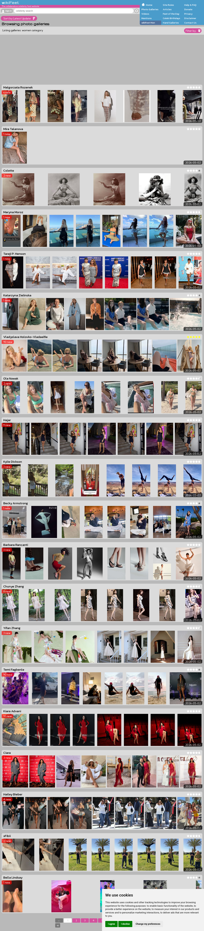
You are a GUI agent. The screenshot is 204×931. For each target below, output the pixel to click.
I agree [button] (111, 924)
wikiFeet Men (148, 22)
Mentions (146, 18)
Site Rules (168, 5)
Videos (145, 14)
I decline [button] (125, 924)
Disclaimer (190, 18)
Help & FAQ (190, 5)
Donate (188, 9)
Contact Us (190, 22)
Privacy (188, 14)
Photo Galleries (149, 9)
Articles (167, 9)
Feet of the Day (171, 14)
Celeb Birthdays (171, 18)
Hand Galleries (171, 22)
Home (149, 5)
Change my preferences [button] (148, 924)
